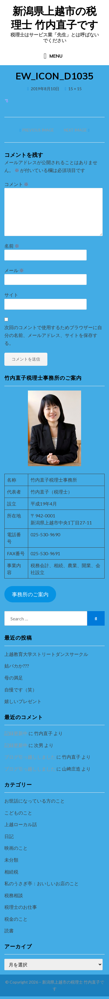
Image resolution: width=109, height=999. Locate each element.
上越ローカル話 (20, 824)
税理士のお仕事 (20, 907)
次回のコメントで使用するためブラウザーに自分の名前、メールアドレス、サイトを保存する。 (53, 335)
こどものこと (18, 812)
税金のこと (16, 919)
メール (14, 270)
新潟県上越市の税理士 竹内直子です (54, 17)
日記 (9, 836)
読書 (9, 930)
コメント (16, 184)
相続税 (11, 871)
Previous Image (38, 130)
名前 (11, 246)
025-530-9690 (45, 534)
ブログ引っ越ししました (30, 757)
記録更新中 (16, 733)
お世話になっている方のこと (34, 800)
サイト (11, 294)
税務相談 (13, 895)
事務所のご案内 (30, 594)
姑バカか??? (16, 665)
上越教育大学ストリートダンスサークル (46, 654)
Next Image (75, 130)
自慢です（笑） (20, 689)
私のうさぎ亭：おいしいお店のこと (41, 883)
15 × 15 (75, 88)
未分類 (11, 860)
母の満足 (13, 677)
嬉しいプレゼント (23, 701)
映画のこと (16, 848)
